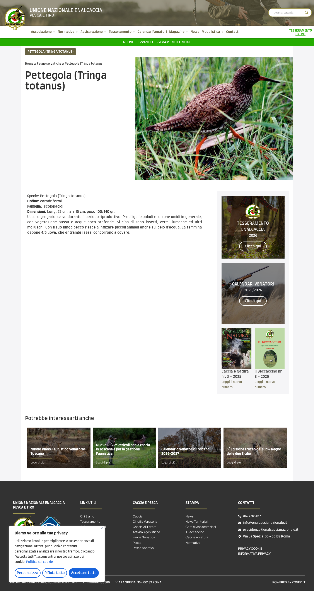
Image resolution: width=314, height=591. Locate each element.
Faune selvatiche (49, 63)
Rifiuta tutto (54, 573)
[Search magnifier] (307, 12)
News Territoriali (197, 521)
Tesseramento (90, 521)
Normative (193, 543)
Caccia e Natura (197, 537)
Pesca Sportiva (143, 548)
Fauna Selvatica (144, 537)
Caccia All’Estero (144, 527)
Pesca (137, 543)
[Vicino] (102, 528)
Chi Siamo (87, 516)
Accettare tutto (84, 573)
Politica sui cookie (39, 562)
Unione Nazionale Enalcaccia (66, 10)
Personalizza (27, 573)
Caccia (138, 516)
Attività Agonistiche (146, 532)
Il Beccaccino (195, 532)
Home (29, 63)
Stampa (192, 503)
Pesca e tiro (42, 15)
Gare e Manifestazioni (201, 527)
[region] (57, 554)
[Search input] (288, 12)
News (189, 516)
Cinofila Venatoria (145, 521)
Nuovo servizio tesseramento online (157, 42)
